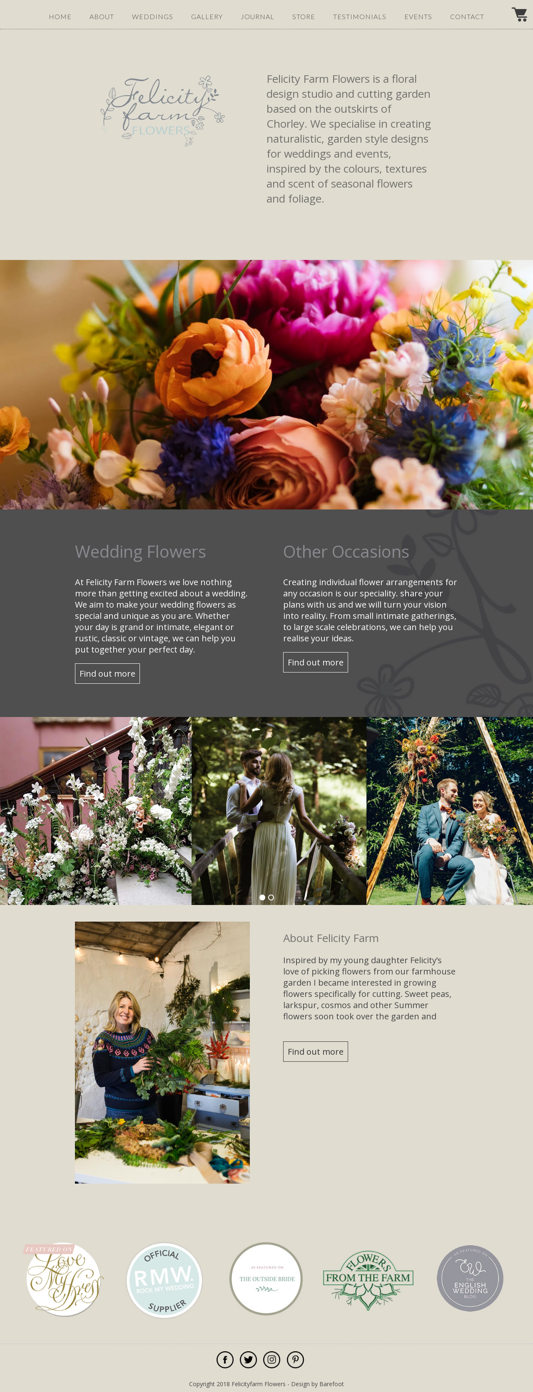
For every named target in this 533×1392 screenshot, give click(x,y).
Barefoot (331, 1384)
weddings (152, 16)
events (418, 16)
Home (60, 16)
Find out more (107, 673)
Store (303, 16)
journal (257, 16)
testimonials (359, 16)
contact (467, 16)
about (102, 16)
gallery (207, 16)
